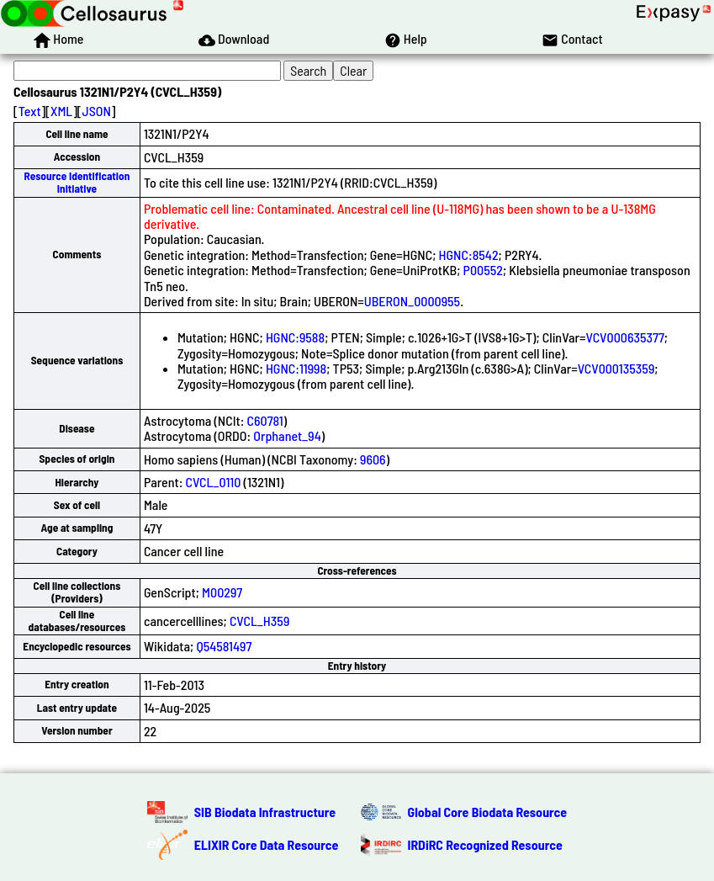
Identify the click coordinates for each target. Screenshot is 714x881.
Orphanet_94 (286, 435)
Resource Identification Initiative (77, 182)
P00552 (483, 270)
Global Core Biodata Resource (488, 812)
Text (30, 111)
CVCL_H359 (259, 621)
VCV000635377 (625, 337)
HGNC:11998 (296, 368)
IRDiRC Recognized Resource (485, 844)
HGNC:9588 (295, 337)
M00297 (222, 592)
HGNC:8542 (469, 255)
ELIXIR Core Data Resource (266, 844)
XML (61, 111)
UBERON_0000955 (412, 301)
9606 (373, 459)
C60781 (265, 420)
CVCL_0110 (213, 482)
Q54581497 (223, 646)
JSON (96, 111)
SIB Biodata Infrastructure (265, 812)
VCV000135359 (616, 368)
